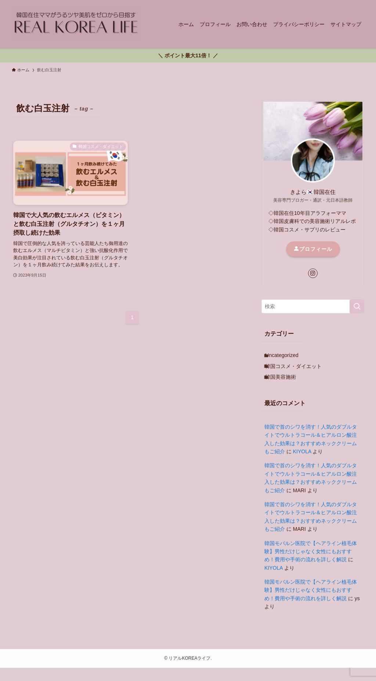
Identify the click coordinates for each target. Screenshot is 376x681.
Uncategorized (287, 357)
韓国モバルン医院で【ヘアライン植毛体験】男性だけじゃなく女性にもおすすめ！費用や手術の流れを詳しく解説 (310, 565)
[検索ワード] (312, 306)
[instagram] (313, 273)
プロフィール (313, 249)
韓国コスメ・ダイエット (299, 373)
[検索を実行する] (357, 306)
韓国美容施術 (286, 388)
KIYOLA (302, 465)
